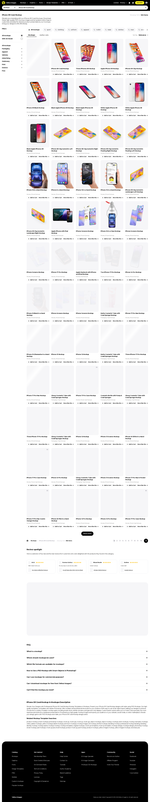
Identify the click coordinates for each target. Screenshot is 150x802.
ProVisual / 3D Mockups (89, 765)
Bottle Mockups (111, 400)
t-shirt (97, 30)
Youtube (132, 760)
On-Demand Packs (40, 765)
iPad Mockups (59, 235)
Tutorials (62, 765)
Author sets (44, 35)
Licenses (37, 777)
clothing (59, 30)
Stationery (6, 61)
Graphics (14, 760)
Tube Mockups (111, 317)
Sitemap (62, 781)
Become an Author (113, 756)
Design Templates (18, 769)
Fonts (14, 765)
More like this (68, 74)
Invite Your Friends (113, 765)
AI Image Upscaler (87, 756)
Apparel (5, 52)
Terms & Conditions (40, 769)
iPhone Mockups (60, 71)
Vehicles (5, 55)
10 (141, 541)
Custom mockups (18, 781)
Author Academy (65, 769)
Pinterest (133, 765)
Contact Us (63, 760)
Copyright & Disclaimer (41, 781)
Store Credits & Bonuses (42, 760)
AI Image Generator (87, 760)
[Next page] (146, 541)
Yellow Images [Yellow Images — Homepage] (17, 797)
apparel (85, 30)
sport (47, 30)
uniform (72, 30)
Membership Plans (40, 756)
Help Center (64, 756)
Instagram (133, 769)
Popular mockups (17, 785)
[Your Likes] (133, 2)
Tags (61, 777)
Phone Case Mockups (86, 400)
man (131, 30)
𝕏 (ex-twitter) (134, 773)
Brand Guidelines (65, 773)
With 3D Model (12, 39)
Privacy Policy (38, 773)
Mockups (31, 35)
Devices (5, 68)
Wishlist (14, 777)
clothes (120, 30)
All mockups (12, 36)
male (108, 30)
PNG (13, 773)
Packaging (5, 49)
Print (3, 64)
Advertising (6, 58)
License (116, 2)
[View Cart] (129, 2)
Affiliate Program (112, 760)
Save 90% (140, 2)
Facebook (133, 756)
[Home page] (27, 541)
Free (3, 71)
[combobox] (82, 8)
